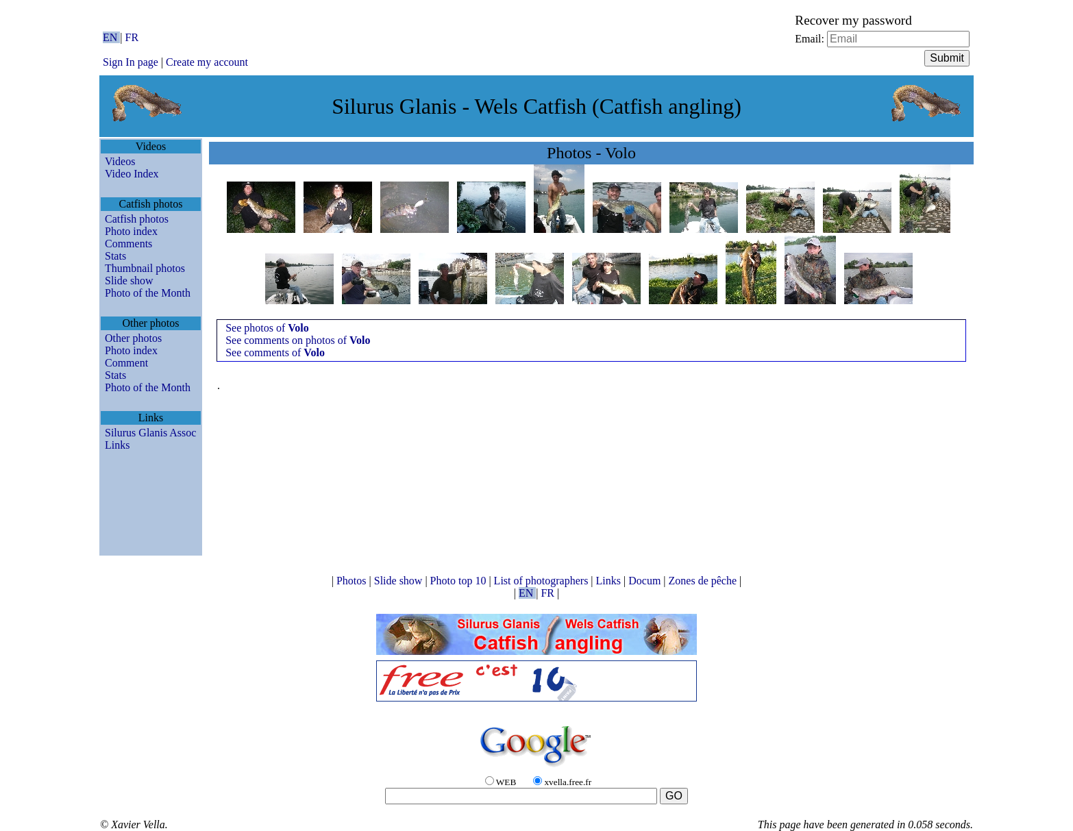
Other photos (133, 338)
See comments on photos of (297, 340)
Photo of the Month (147, 293)
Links (117, 445)
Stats (115, 256)
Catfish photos (137, 219)
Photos (352, 580)
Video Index (132, 173)
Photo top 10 (459, 580)
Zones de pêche (704, 580)
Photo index (131, 231)
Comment (126, 363)
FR (132, 37)
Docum (645, 580)
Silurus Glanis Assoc (150, 432)
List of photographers (542, 580)
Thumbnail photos (145, 268)
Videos (120, 161)
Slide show (129, 280)
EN (111, 37)
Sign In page (130, 62)
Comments (128, 243)
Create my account (207, 62)
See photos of (267, 328)
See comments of (275, 352)
